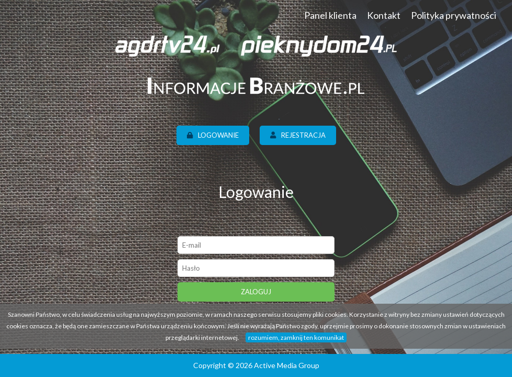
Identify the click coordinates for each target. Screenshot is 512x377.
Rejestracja (298, 135)
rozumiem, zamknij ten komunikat (296, 337)
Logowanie (213, 135)
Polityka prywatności (453, 15)
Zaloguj (256, 291)
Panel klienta (330, 15)
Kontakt (383, 15)
